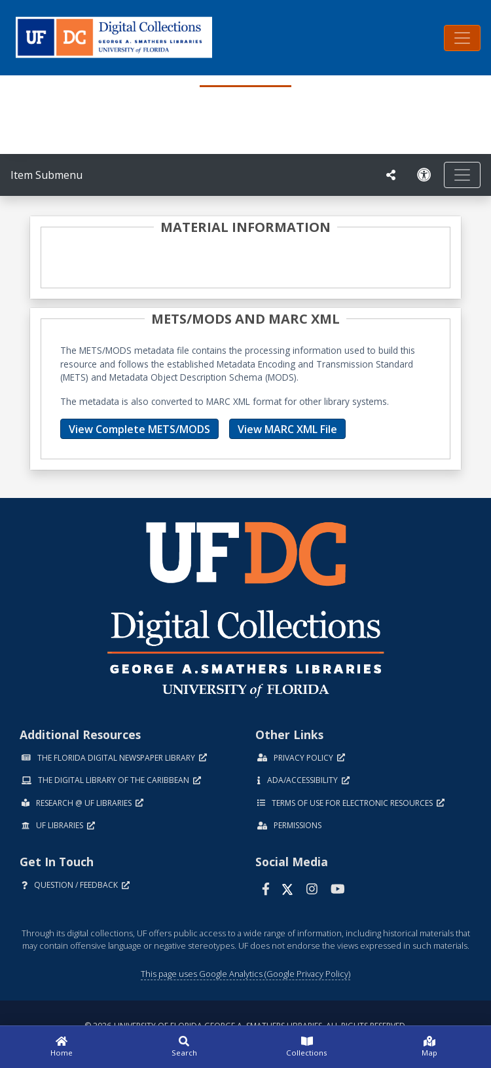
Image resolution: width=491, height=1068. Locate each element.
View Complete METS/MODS (139, 429)
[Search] (184, 1047)
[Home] (61, 1047)
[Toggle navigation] (462, 38)
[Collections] (307, 1047)
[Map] (430, 1047)
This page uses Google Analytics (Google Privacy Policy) (245, 974)
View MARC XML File (287, 429)
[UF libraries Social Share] (391, 174)
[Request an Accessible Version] (424, 175)
